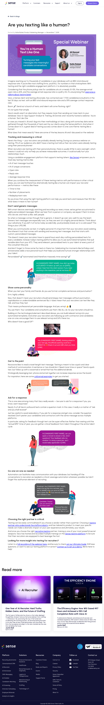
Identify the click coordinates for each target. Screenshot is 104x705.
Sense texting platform (75, 534)
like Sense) (74, 157)
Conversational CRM (8, 663)
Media (38, 674)
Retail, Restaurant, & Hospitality (25, 670)
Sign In (80, 3)
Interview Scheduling (8, 689)
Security (55, 671)
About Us (55, 692)
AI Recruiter (6, 667)
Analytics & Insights (8, 696)
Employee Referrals (8, 692)
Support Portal (40, 678)
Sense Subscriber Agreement (58, 675)
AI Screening (6, 685)
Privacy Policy (57, 667)
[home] (12, 3)
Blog (37, 663)
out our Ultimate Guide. (76, 544)
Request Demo (92, 3)
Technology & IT (24, 689)
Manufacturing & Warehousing (24, 680)
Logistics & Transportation (23, 675)
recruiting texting (42, 531)
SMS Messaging (7, 674)
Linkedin (75, 663)
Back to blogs (15, 16)
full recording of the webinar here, (32, 544)
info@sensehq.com (94, 668)
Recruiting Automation (9, 660)
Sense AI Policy (57, 685)
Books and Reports (41, 667)
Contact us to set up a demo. (69, 547)
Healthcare (22, 665)
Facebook (76, 660)
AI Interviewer (6, 671)
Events (38, 671)
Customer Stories (41, 660)
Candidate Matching (9, 681)
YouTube (75, 667)
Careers (55, 663)
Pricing (55, 689)
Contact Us (56, 660)
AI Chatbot (5, 678)
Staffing (21, 685)
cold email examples (43, 376)
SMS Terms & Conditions (57, 680)
